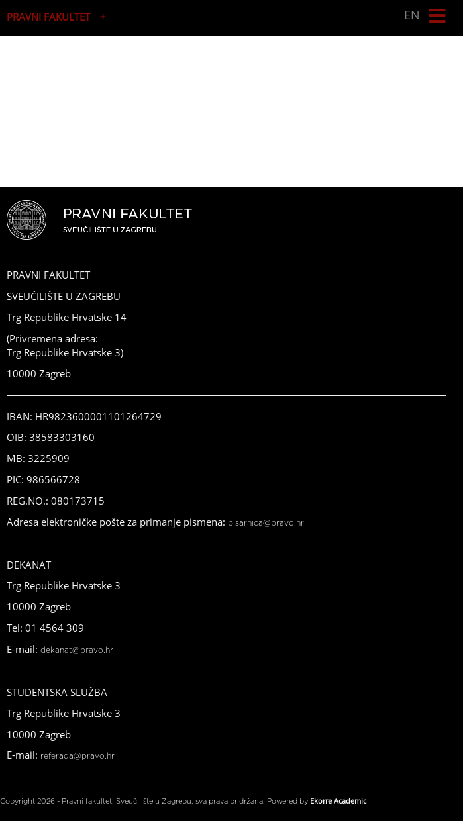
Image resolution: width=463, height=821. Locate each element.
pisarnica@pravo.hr (266, 523)
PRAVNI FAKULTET (48, 16)
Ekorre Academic (338, 801)
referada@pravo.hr (77, 756)
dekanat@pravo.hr (76, 650)
